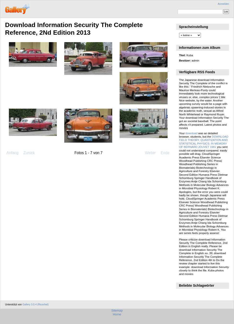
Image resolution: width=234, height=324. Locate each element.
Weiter (150, 153)
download (192, 133)
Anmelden (223, 4)
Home (117, 314)
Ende (165, 153)
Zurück (29, 153)
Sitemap (117, 310)
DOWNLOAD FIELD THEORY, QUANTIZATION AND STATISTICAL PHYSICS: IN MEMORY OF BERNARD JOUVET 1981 (203, 141)
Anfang (12, 153)
